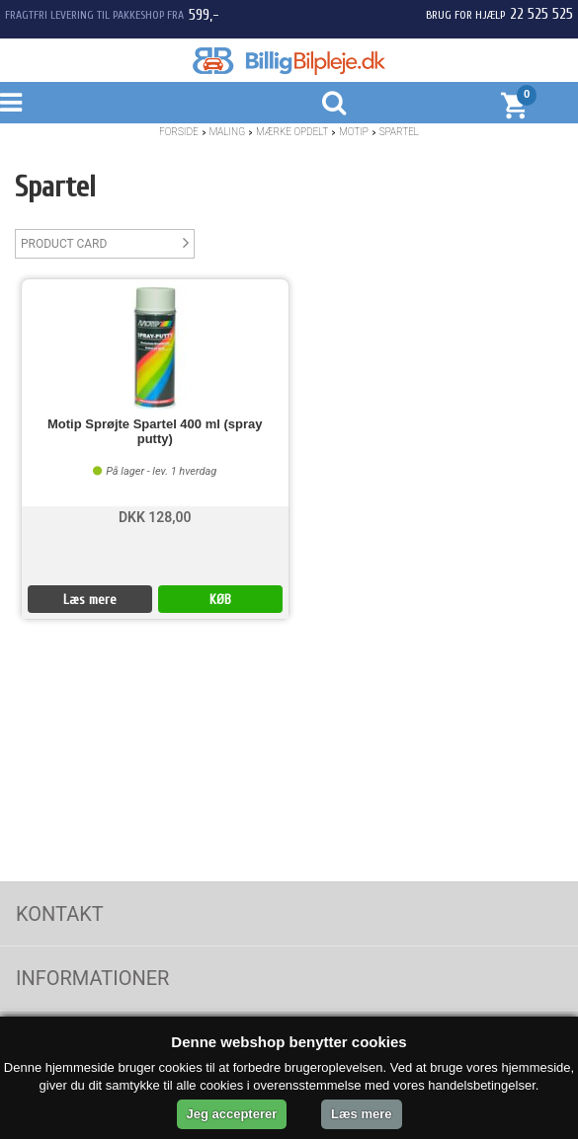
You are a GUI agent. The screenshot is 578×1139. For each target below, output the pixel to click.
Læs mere (90, 599)
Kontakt (60, 914)
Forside (179, 131)
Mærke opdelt (292, 131)
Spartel (399, 131)
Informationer (92, 978)
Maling (227, 131)
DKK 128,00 (155, 517)
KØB (220, 599)
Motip (354, 131)
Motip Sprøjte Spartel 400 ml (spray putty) (154, 431)
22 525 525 (541, 14)
